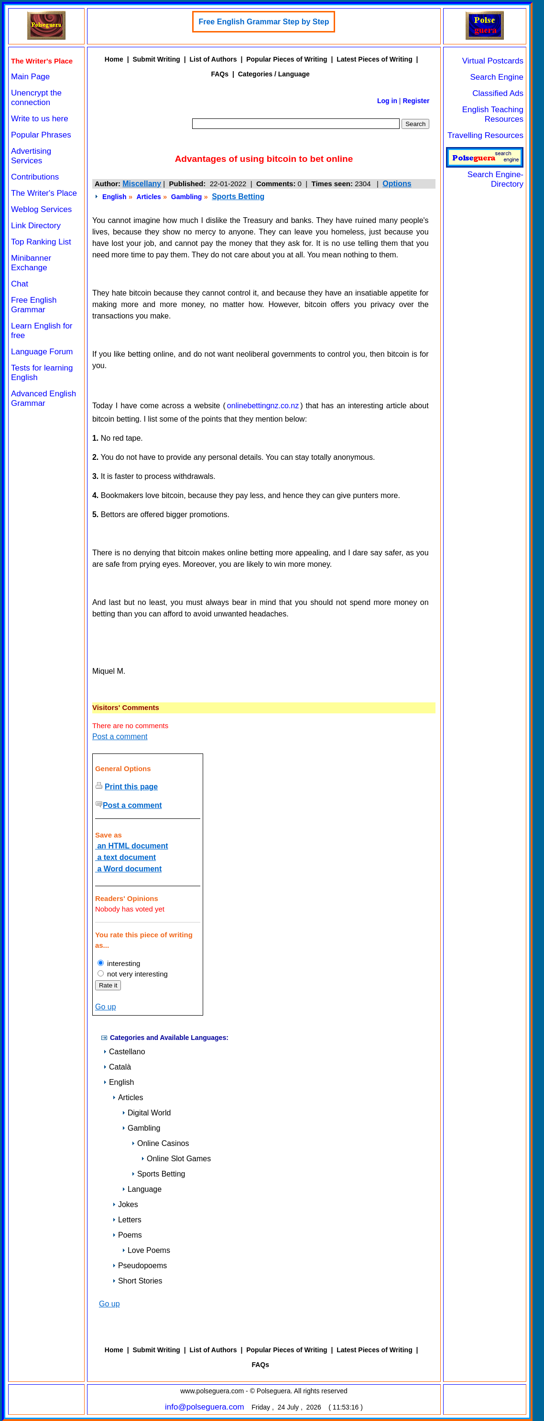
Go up (105, 1007)
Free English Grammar (33, 305)
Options (396, 184)
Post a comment (120, 736)
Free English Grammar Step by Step (263, 22)
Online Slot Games (176, 1159)
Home (114, 59)
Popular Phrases (41, 134)
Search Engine (496, 77)
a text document (125, 857)
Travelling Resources (485, 135)
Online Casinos (160, 1143)
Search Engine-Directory (484, 174)
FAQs (219, 74)
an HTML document (131, 846)
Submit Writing (156, 59)
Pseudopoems (139, 1266)
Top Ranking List (41, 241)
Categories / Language (274, 74)
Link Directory (36, 225)
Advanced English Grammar (43, 398)
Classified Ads (497, 93)
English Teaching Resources (492, 114)
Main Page (30, 76)
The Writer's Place (44, 193)
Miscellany (141, 184)
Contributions (35, 176)
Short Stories (137, 1281)
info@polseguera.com (204, 1406)
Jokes (125, 1204)
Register (416, 101)
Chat (19, 283)
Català (117, 1067)
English (114, 197)
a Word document (128, 869)
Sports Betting (238, 196)
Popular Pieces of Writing (286, 59)
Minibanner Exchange (31, 263)
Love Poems (146, 1250)
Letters (126, 1220)
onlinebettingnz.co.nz (263, 406)
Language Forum (42, 351)
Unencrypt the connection (36, 97)
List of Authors (213, 59)
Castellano (124, 1052)
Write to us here (39, 118)
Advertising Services (31, 156)
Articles (149, 197)
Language (142, 1189)
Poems (127, 1235)
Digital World (146, 1113)
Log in (387, 101)
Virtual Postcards (492, 60)
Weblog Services (41, 209)
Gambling (186, 197)
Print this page (131, 787)
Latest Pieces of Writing (374, 59)
